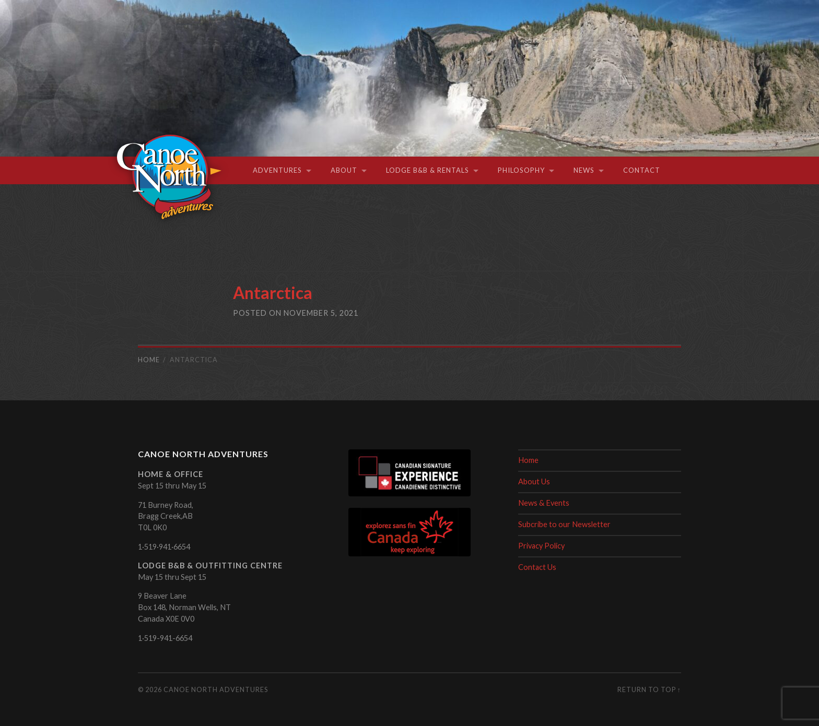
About (344, 170)
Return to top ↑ (649, 689)
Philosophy (521, 170)
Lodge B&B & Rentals (427, 170)
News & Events (543, 502)
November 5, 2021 (321, 312)
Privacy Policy (541, 545)
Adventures (277, 170)
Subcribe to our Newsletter (564, 524)
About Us (534, 481)
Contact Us (537, 567)
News (584, 170)
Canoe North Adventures (215, 689)
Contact (641, 170)
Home (528, 460)
